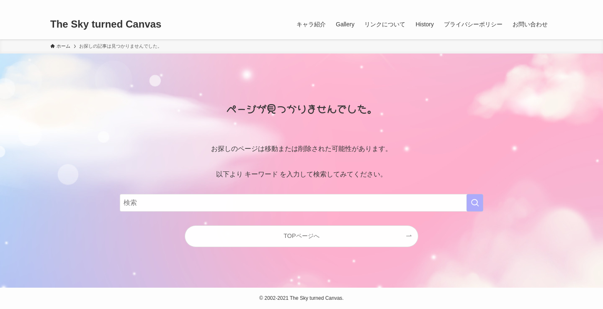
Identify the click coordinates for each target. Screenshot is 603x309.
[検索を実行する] (474, 203)
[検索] (547, 4)
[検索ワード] (301, 203)
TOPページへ (301, 235)
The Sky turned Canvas (105, 24)
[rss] (536, 4)
